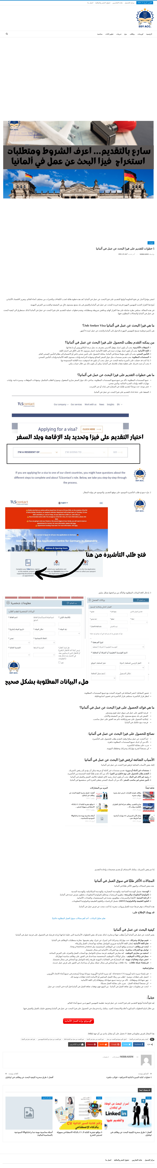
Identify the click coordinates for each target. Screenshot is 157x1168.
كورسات (140, 34)
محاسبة (99, 34)
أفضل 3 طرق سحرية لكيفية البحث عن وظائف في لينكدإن (29, 1077)
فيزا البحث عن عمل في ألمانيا (95, 1039)
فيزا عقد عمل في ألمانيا (28, 1039)
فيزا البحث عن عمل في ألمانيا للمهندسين (49, 1039)
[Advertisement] (78, 57)
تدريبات (118, 34)
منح (125, 34)
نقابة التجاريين (117, 3)
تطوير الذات (109, 34)
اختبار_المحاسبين (47, 1098)
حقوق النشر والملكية (102, 3)
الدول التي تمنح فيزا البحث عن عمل (116, 1039)
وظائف (132, 34)
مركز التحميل (129, 3)
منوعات (150, 242)
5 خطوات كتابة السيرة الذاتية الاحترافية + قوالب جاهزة (129, 1077)
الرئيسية (149, 34)
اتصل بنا (90, 3)
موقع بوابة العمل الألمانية (77, 1021)
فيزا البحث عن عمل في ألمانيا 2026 (74, 1039)
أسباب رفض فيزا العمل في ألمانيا (139, 1039)
